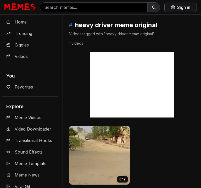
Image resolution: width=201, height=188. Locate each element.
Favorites (19, 87)
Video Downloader (28, 129)
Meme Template (26, 163)
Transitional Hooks (29, 140)
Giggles (17, 45)
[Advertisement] (132, 85)
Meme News (23, 175)
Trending (19, 33)
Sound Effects (24, 152)
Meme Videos (23, 117)
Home (16, 22)
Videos (17, 56)
